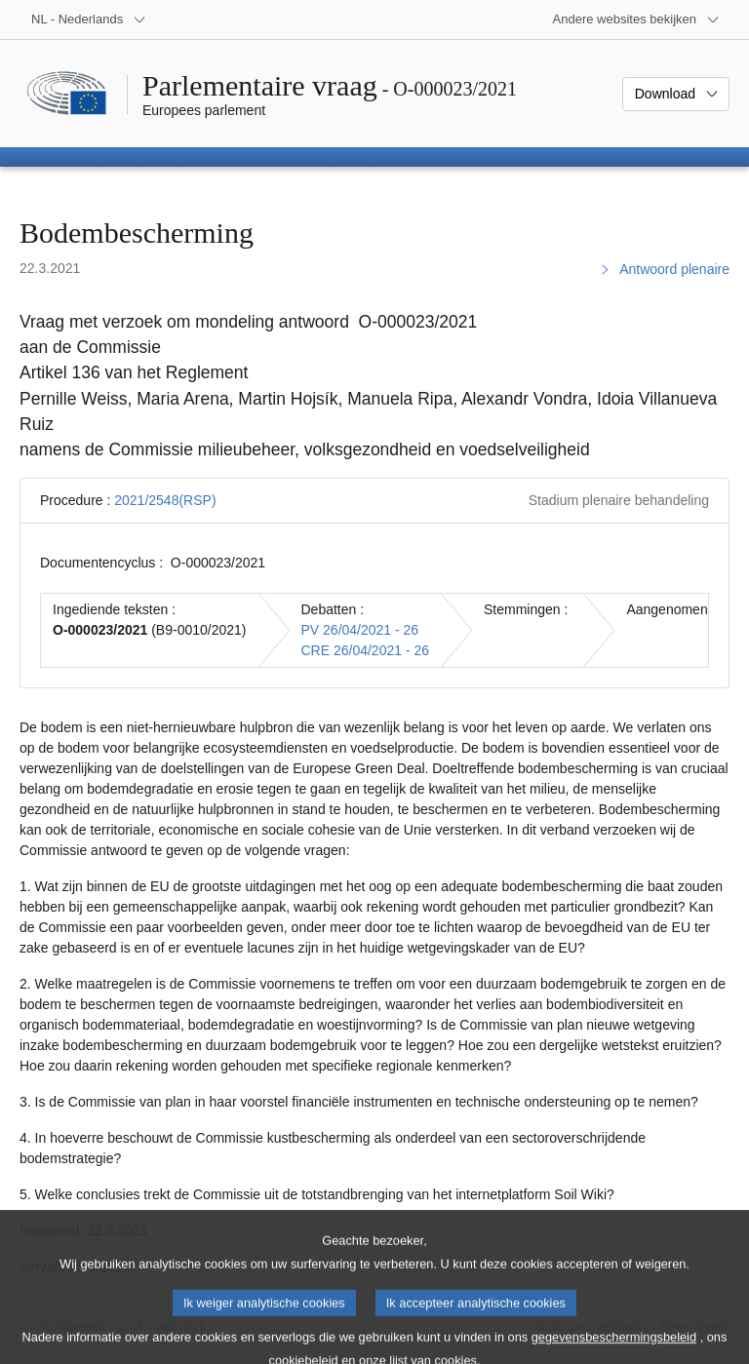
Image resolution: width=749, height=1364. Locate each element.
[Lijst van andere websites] (636, 19)
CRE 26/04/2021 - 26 (365, 650)
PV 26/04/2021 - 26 (360, 630)
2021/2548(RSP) (165, 500)
